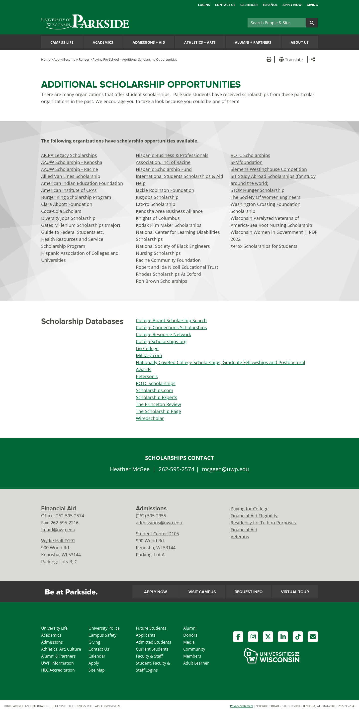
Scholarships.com (154, 390)
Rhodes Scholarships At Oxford (169, 274)
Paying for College (250, 509)
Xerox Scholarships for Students (265, 246)
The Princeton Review (158, 404)
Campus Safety (102, 635)
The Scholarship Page (158, 411)
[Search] (277, 22)
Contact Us (225, 4)
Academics (103, 42)
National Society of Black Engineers (173, 246)
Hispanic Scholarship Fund (164, 169)
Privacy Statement (241, 706)
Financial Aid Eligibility (254, 516)
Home (45, 59)
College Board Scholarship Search (171, 320)
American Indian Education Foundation (82, 183)
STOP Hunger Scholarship (257, 190)
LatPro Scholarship (155, 204)
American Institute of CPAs (69, 190)
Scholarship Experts (156, 397)
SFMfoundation (247, 162)
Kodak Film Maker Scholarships (168, 225)
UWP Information (57, 663)
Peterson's (147, 376)
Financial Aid (58, 508)
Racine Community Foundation (168, 260)
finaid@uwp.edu (58, 530)
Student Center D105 (157, 534)
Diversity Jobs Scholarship (68, 218)
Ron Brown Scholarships (162, 281)
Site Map (97, 670)
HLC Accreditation (58, 670)
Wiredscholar (150, 418)
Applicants (146, 635)
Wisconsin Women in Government (267, 232)
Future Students (151, 628)
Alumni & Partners (58, 656)
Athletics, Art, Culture (61, 649)
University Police (104, 628)
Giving (312, 4)
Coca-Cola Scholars (61, 211)
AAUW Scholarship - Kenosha (71, 162)
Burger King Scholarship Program (76, 197)
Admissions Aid (149, 42)
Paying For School (105, 59)
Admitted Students (153, 642)
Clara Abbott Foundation (66, 204)
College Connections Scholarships (171, 327)
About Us (300, 42)
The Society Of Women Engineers (265, 197)
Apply (94, 663)
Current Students (152, 649)
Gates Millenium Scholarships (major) (80, 225)
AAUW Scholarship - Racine (69, 169)
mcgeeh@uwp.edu (225, 469)
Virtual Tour (295, 591)
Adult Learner (196, 663)
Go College (147, 348)
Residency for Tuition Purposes (263, 523)
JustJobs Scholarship (157, 197)
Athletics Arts (200, 42)
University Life (54, 628)
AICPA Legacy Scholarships (69, 155)
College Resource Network (163, 334)
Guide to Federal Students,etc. (72, 232)
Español (270, 4)
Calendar (249, 4)
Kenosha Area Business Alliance (169, 211)
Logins (204, 4)
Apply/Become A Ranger (71, 59)
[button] (292, 59)
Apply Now (292, 4)
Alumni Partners (253, 42)
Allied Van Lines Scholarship (70, 176)
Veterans (240, 537)
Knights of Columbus (158, 218)
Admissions (151, 508)
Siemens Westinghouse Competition (269, 169)
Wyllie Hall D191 (58, 541)
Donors (190, 635)
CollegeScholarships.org (161, 341)
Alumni (189, 628)
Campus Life (62, 42)
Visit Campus (202, 591)
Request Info (249, 591)
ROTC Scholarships (250, 155)
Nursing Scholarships (158, 253)
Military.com (149, 355)
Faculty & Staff (149, 656)
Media (189, 642)
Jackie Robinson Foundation (165, 190)
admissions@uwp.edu (159, 523)
